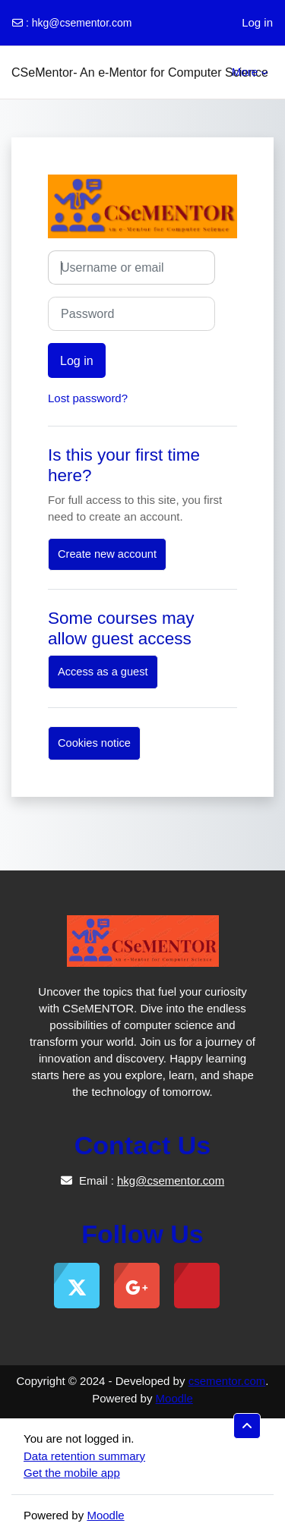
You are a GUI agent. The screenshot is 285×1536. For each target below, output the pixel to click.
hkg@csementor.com (82, 23)
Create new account (107, 554)
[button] (247, 1426)
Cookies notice (94, 743)
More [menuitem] (245, 71)
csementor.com (227, 1380)
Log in (257, 22)
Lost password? (88, 398)
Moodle (174, 1398)
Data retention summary (84, 1455)
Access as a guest (103, 672)
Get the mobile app (72, 1472)
